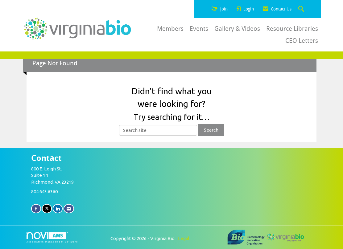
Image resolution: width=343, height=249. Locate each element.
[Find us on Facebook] (36, 208)
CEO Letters (301, 40)
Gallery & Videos (237, 28)
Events (199, 28)
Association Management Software (52, 237)
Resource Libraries (292, 28)
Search (211, 130)
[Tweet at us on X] (47, 208)
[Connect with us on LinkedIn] (58, 208)
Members (170, 28)
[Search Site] (302, 9)
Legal (183, 238)
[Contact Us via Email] (69, 208)
